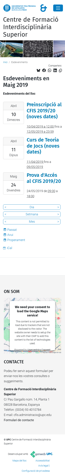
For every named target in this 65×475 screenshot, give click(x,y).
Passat (12, 230)
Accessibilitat (43, 460)
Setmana (32, 214)
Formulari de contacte (19, 420)
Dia (32, 207)
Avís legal (43, 465)
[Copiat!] (60, 71)
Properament (16, 240)
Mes (32, 221)
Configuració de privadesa (36, 470)
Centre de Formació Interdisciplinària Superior (30, 27)
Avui (10, 235)
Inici (5, 62)
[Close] (58, 8)
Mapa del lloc (19, 460)
